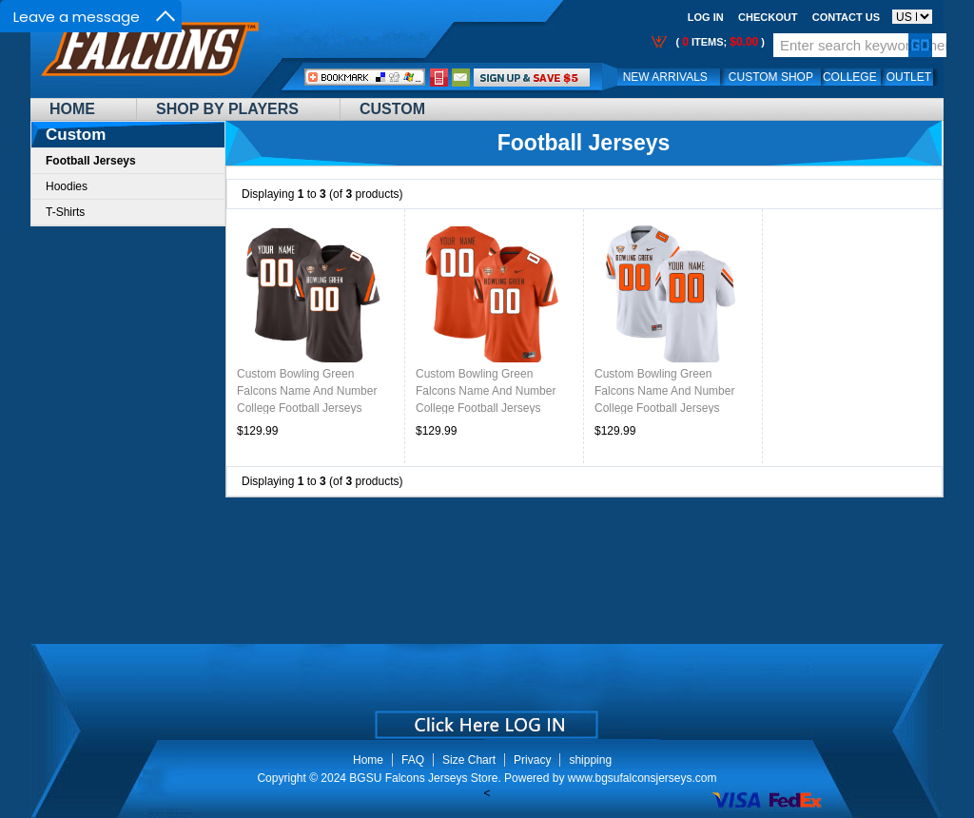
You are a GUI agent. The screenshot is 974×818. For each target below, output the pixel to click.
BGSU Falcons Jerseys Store (423, 778)
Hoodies (67, 186)
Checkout (767, 17)
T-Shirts (65, 212)
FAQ (412, 760)
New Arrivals (665, 77)
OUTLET (908, 77)
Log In (706, 17)
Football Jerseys (584, 142)
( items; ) (718, 42)
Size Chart (469, 760)
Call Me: (439, 77)
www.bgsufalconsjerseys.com (642, 778)
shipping (590, 760)
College (850, 77)
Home (72, 109)
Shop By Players (227, 109)
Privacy (532, 760)
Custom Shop (771, 77)
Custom (392, 109)
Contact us (846, 17)
